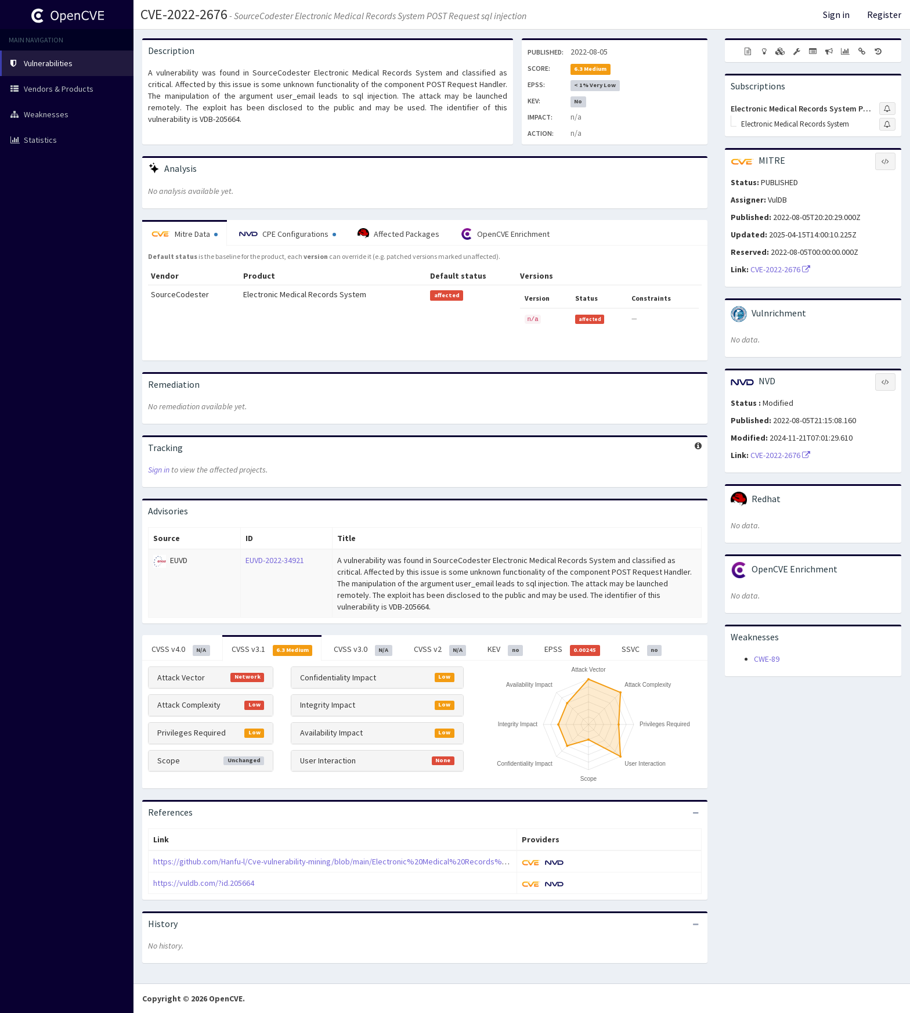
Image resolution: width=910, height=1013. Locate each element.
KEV (505, 649)
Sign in (836, 14)
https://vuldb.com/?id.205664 (203, 883)
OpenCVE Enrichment (505, 234)
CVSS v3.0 (363, 649)
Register (884, 14)
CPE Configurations (287, 234)
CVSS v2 (440, 649)
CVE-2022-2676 (184, 14)
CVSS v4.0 (180, 649)
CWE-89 (766, 659)
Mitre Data (184, 234)
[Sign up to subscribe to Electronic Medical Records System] (887, 124)
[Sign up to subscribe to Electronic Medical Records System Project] (887, 108)
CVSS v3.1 (272, 649)
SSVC (642, 649)
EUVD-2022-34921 (274, 560)
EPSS (572, 649)
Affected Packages (398, 234)
